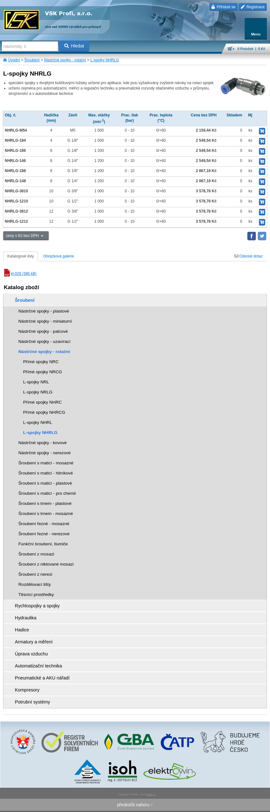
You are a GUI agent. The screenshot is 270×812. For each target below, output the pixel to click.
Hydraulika (25, 617)
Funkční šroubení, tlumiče (43, 544)
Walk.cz (151, 794)
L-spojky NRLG (38, 392)
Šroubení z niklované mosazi (46, 564)
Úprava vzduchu (31, 653)
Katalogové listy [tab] (20, 256)
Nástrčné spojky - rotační (65, 60)
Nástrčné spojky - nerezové (44, 452)
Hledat (74, 45)
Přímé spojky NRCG (42, 371)
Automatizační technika (38, 665)
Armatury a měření (34, 641)
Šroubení (32, 60)
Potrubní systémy (32, 701)
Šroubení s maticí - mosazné (45, 463)
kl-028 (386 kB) (19, 273)
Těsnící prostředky (36, 594)
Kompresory (27, 689)
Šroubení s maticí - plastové (45, 483)
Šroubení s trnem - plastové (45, 503)
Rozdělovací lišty (34, 584)
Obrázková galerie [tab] (58, 256)
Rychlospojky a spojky (37, 605)
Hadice (22, 629)
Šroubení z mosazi (36, 554)
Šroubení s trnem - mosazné (45, 513)
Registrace (253, 7)
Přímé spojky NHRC (42, 402)
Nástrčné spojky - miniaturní (45, 321)
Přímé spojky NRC (41, 361)
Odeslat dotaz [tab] (249, 256)
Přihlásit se (223, 7)
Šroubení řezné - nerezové (44, 533)
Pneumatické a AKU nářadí (42, 677)
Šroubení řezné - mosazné (43, 523)
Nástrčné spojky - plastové (43, 311)
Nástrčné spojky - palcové (43, 331)
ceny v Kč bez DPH (23, 235)
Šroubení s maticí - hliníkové (45, 473)
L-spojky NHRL (37, 422)
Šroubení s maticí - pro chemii (47, 493)
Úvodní (14, 60)
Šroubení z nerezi (35, 574)
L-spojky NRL (36, 382)
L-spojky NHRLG (105, 60)
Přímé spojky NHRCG (44, 412)
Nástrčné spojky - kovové (42, 442)
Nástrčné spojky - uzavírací (44, 341)
